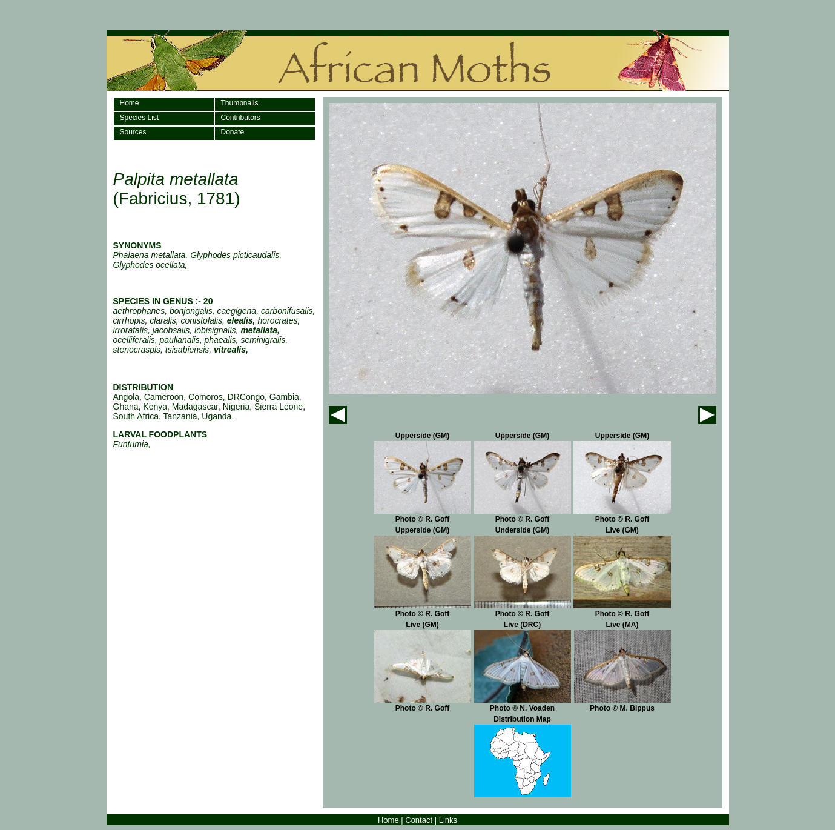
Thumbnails (240, 103)
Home (129, 103)
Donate (233, 132)
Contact (418, 820)
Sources (133, 132)
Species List (139, 117)
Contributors (240, 117)
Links (448, 820)
